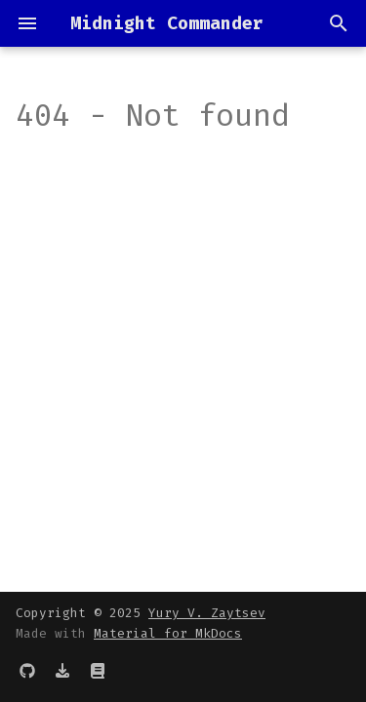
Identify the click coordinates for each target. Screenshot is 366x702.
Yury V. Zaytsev (206, 612)
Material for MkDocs (168, 633)
